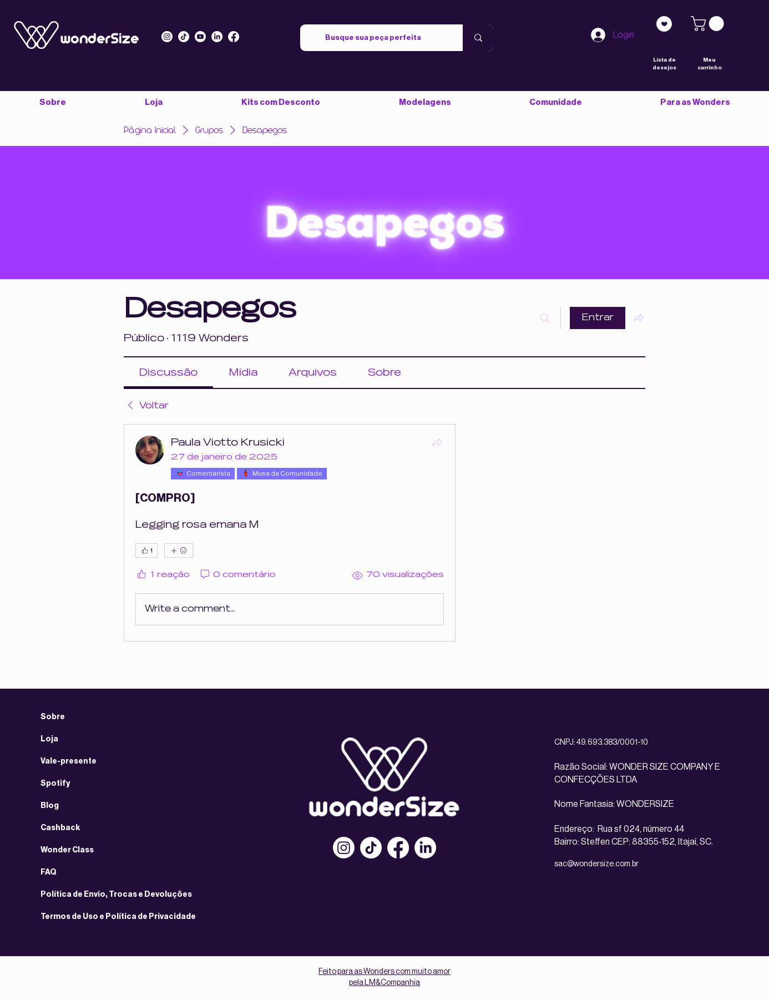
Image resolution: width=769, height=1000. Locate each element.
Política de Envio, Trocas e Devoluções (116, 894)
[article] (290, 533)
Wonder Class (67, 850)
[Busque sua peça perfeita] (373, 37)
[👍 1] (146, 550)
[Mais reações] (178, 550)
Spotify (55, 783)
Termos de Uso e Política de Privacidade (118, 917)
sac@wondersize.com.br (596, 864)
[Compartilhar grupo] (638, 317)
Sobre (53, 717)
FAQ (49, 872)
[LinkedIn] (216, 36)
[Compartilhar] (437, 442)
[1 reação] (162, 575)
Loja (49, 739)
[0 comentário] (237, 575)
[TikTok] (371, 847)
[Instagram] (167, 36)
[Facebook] (398, 847)
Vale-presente (69, 761)
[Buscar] (545, 318)
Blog (50, 806)
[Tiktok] (183, 36)
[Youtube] (200, 36)
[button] (555, 102)
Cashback (60, 828)
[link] (709, 23)
